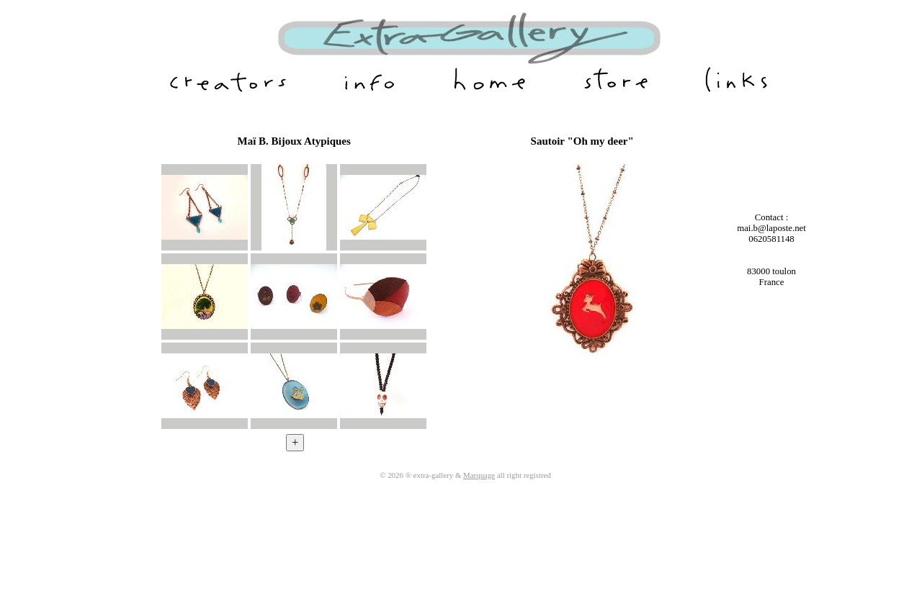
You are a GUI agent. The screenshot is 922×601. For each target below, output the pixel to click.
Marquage (479, 475)
